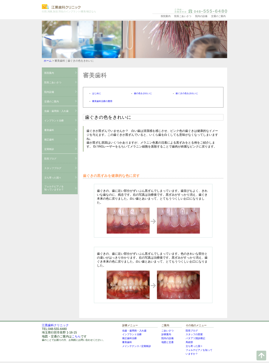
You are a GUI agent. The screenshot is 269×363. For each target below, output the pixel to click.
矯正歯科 (49, 139)
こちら (76, 336)
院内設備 (49, 92)
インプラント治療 (54, 120)
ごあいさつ (167, 330)
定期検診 (49, 149)
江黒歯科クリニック (70, 6)
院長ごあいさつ (182, 16)
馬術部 (189, 342)
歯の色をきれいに (143, 93)
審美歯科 (49, 130)
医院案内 (166, 16)
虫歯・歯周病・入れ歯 (56, 111)
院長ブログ (50, 158)
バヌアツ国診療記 (195, 338)
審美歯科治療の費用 (102, 101)
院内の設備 (201, 16)
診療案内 (166, 334)
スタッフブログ (52, 168)
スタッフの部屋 (194, 334)
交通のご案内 (218, 16)
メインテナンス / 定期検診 (136, 346)
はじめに (96, 93)
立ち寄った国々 (194, 346)
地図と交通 (167, 342)
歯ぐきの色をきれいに (187, 93)
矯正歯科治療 (129, 338)
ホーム (48, 60)
